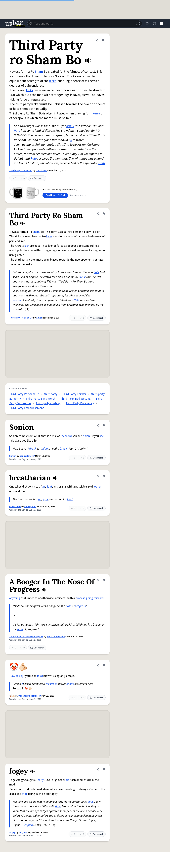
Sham (39, 71)
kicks (52, 81)
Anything (14, 598)
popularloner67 (27, 456)
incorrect (51, 684)
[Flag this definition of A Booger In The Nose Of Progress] (104, 580)
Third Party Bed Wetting (75, 399)
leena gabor (30, 506)
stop (25, 794)
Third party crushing (48, 403)
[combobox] (84, 23)
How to (14, 676)
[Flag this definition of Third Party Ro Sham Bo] (104, 213)
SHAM (82, 277)
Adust (39, 318)
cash (101, 163)
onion (86, 436)
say (21, 676)
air (43, 487)
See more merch (77, 195)
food (70, 499)
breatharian (15, 506)
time (58, 806)
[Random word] (138, 24)
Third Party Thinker (74, 394)
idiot (40, 676)
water (97, 487)
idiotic (70, 684)
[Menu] (162, 24)
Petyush (23, 832)
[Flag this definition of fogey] (104, 769)
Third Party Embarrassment (26, 408)
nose (68, 606)
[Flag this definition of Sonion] (104, 425)
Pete (17, 130)
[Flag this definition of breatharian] (104, 476)
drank (33, 449)
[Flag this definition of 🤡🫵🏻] (104, 665)
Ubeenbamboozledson (29, 696)
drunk (70, 126)
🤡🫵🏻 (12, 696)
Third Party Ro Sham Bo (21, 318)
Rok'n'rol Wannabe (56, 636)
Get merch (37, 178)
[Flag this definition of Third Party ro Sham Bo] (103, 40)
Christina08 (41, 170)
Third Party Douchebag (80, 403)
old (67, 780)
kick (26, 246)
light (49, 487)
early (40, 780)
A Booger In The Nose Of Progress (26, 636)
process (80, 598)
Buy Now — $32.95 (55, 195)
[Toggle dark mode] (154, 24)
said (90, 802)
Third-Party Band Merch (40, 399)
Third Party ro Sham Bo (20, 170)
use (101, 436)
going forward (95, 598)
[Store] (147, 24)
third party (50, 394)
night (45, 449)
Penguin (28, 825)
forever (17, 300)
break (63, 449)
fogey (12, 832)
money (95, 113)
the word (66, 436)
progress (80, 606)
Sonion (12, 456)
